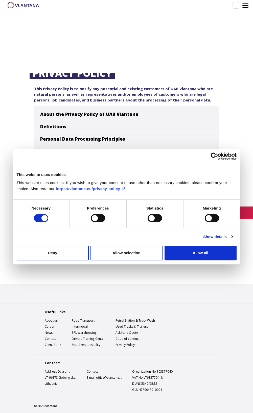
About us (51, 320)
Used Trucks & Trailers (132, 326)
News (49, 332)
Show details (215, 237)
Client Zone (53, 345)
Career (50, 326)
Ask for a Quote (127, 332)
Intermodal (80, 326)
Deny (52, 253)
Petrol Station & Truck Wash (135, 320)
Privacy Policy (125, 345)
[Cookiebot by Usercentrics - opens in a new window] (214, 156)
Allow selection (126, 253)
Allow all (200, 253)
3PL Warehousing (84, 332)
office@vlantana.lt (109, 377)
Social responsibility (86, 345)
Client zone (236, 5)
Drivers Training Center (88, 339)
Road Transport (83, 320)
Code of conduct (128, 339)
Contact (50, 339)
